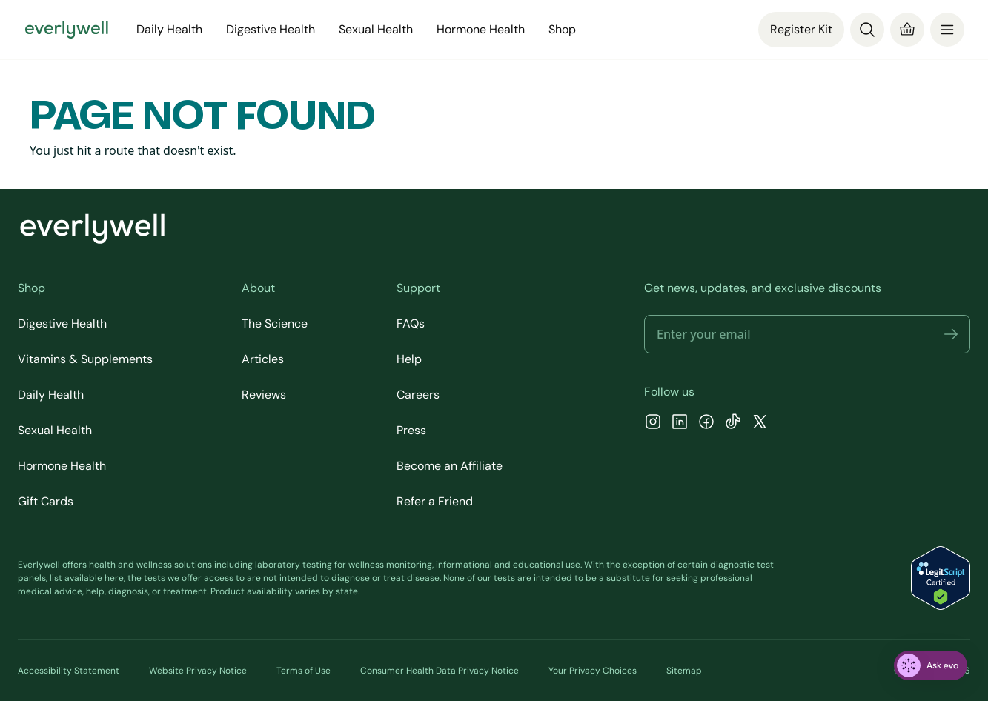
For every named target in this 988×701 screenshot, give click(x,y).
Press (411, 430)
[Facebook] (706, 423)
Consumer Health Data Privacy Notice (439, 671)
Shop (562, 29)
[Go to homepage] (67, 30)
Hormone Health (481, 29)
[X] (760, 423)
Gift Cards (45, 501)
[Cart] (907, 30)
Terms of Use (303, 671)
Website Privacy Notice (198, 671)
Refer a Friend (435, 501)
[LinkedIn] (680, 423)
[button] (951, 334)
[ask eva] (930, 665)
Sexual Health (376, 29)
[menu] (947, 30)
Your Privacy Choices (592, 671)
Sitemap (684, 671)
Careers (418, 394)
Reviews (264, 394)
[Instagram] (653, 423)
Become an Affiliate (450, 466)
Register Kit (801, 29)
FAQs (411, 323)
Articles (263, 359)
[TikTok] (733, 423)
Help (409, 359)
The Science (275, 323)
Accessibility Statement (68, 671)
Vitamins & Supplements (85, 359)
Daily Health (169, 29)
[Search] (867, 30)
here (114, 578)
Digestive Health (270, 29)
